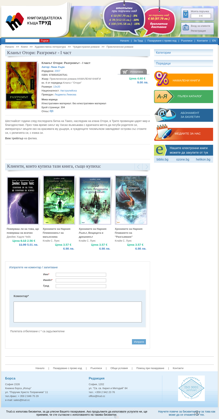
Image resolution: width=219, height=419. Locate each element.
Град (46, 285)
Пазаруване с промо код (162, 40)
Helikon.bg (203, 159)
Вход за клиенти (200, 25)
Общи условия (119, 368)
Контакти (202, 40)
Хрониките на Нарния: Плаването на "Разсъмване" (129, 232)
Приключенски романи (120, 46)
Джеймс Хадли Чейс (19, 236)
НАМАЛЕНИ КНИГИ (89, 78)
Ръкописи (186, 40)
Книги (24, 46)
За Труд (138, 40)
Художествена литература (50, 46)
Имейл (48, 280)
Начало (124, 40)
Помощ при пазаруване (150, 368)
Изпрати (139, 341)
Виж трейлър (14, 138)
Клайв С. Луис (51, 240)
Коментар (21, 296)
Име (46, 274)
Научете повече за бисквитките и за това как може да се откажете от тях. (186, 413)
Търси (44, 40)
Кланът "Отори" (72, 82)
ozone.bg (182, 159)
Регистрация (198, 30)
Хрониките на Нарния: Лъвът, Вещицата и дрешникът (93, 232)
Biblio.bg (162, 159)
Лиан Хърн (58, 67)
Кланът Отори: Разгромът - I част (66, 63)
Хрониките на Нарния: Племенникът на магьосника (57, 232)
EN (214, 40)
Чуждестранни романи (86, 46)
